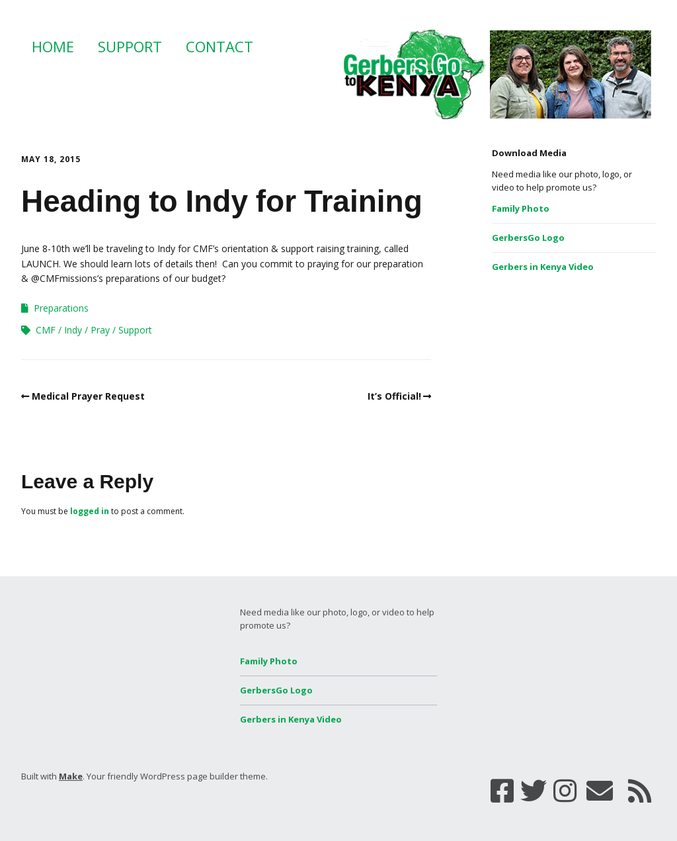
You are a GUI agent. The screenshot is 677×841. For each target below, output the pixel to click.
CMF (46, 330)
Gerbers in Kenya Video (543, 267)
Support (130, 46)
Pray (100, 330)
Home (53, 46)
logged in (89, 511)
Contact (219, 46)
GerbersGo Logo (528, 237)
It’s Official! (394, 396)
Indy (73, 330)
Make (71, 776)
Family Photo (520, 208)
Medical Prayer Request (88, 396)
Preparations (61, 308)
